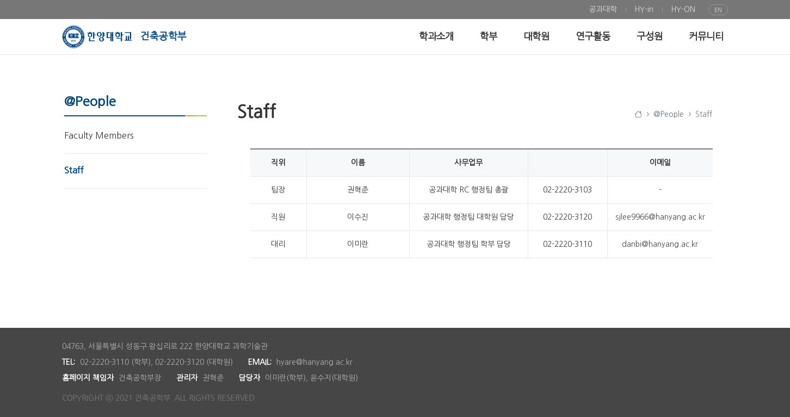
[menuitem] (603, 9)
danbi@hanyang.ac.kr (660, 244)
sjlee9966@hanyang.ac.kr (660, 217)
